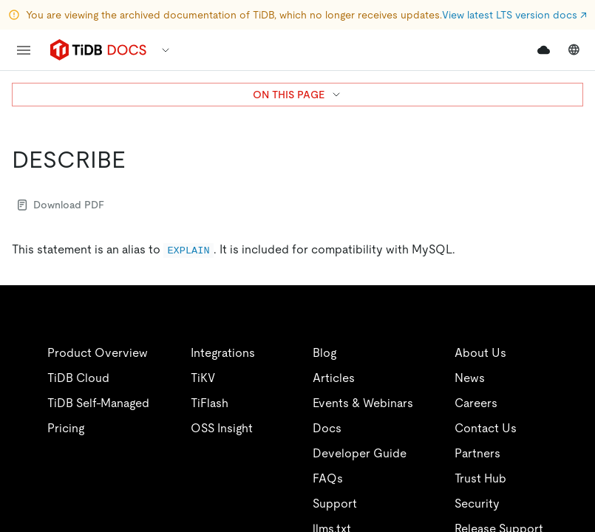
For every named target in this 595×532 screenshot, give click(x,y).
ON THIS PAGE (297, 94)
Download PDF (61, 205)
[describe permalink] (137, 159)
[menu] (23, 50)
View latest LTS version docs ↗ (514, 15)
